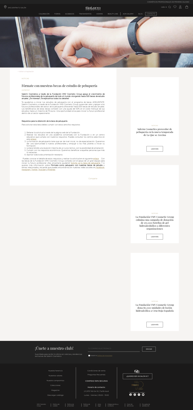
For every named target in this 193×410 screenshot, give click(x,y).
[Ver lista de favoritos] (175, 7)
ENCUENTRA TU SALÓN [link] (17, 8)
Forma (57, 14)
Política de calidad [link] (86, 405)
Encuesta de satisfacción (146, 405)
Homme (99, 14)
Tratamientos (85, 14)
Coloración (44, 14)
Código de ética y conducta (113, 405)
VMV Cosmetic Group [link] (41, 405)
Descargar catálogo (55, 395)
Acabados (69, 14)
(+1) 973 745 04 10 (91, 391)
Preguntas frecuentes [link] (96, 375)
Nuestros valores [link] (55, 376)
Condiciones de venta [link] (96, 371)
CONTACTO (151, 14)
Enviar (149, 349)
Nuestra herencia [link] (55, 371)
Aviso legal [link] (99, 405)
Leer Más (154, 149)
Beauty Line (113, 14)
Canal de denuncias (130, 405)
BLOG (140, 14)
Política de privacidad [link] (70, 405)
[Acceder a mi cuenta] (180, 7)
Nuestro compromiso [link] (55, 380)
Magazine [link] (55, 390)
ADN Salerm (128, 14)
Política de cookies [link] (56, 405)
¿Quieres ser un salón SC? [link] (137, 376)
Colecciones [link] (55, 385)
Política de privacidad (104, 355)
